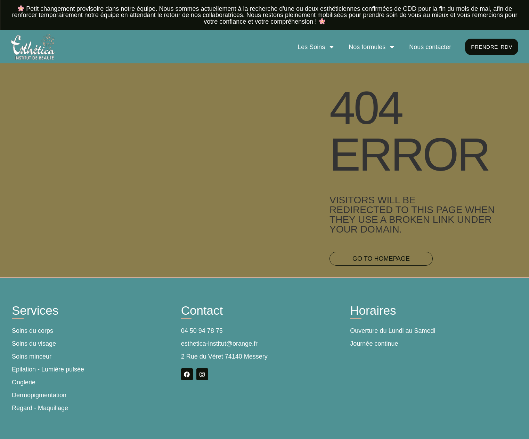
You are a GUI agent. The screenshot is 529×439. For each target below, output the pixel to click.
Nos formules (370, 47)
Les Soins (314, 47)
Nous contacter (428, 47)
